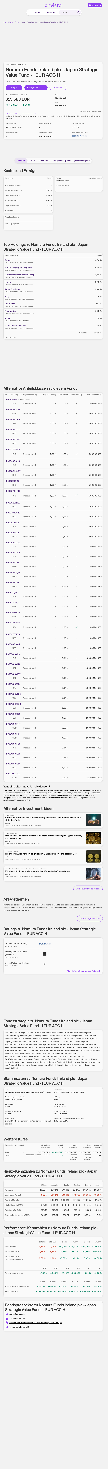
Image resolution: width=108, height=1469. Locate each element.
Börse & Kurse (8, 22)
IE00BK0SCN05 (13, 552)
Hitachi (8, 282)
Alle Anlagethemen (90, 918)
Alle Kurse (43, 160)
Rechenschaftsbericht (19, 1327)
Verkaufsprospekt (17, 1314)
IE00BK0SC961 (13, 419)
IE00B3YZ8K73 (13, 634)
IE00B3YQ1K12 (12, 592)
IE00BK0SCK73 (13, 542)
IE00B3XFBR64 (13, 449)
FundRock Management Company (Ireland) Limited (44, 81)
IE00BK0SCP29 (13, 562)
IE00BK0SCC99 (13, 409)
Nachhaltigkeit (82, 160)
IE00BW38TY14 (13, 763)
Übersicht (21, 160)
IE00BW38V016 (13, 654)
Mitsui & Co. (10, 303)
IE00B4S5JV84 (13, 644)
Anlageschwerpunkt (61, 160)
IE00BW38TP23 (13, 744)
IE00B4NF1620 (13, 461)
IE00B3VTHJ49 (13, 491)
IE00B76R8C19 (13, 612)
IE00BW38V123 (13, 664)
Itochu (7, 318)
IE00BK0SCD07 (13, 429)
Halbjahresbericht (17, 1318)
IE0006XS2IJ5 (12, 481)
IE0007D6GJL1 (13, 773)
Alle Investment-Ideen (88, 888)
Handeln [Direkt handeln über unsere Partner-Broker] (58, 87)
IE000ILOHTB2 (12, 522)
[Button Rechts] (45, 87)
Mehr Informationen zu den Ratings (84, 971)
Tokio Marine (10, 311)
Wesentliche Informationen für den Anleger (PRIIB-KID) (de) (35, 1322)
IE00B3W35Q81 (13, 602)
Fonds (17, 22)
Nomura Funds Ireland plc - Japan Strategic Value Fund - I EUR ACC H (44, 22)
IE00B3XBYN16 (13, 503)
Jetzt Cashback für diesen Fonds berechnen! (21, 114)
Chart (32, 160)
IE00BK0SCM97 (13, 582)
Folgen (14, 87)
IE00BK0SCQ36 (13, 572)
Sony (7, 296)
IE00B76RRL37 (13, 399)
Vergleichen (33, 87)
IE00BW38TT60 (13, 714)
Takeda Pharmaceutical (15, 325)
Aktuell (38, 12)
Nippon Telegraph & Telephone (18, 267)
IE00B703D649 (13, 512)
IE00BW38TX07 (13, 734)
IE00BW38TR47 (13, 724)
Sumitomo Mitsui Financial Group (20, 274)
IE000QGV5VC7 (13, 471)
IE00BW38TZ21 (13, 684)
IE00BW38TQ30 (13, 704)
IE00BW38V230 (13, 694)
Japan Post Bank (12, 289)
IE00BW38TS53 (13, 754)
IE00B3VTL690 (13, 622)
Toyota (8, 260)
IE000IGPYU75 (12, 532)
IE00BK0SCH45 (13, 439)
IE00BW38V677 (13, 674)
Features (51, 12)
